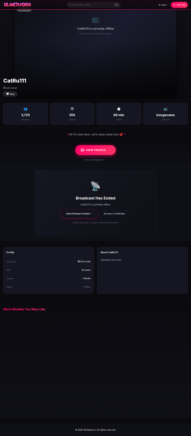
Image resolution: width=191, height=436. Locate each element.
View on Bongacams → (95, 160)
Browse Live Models (114, 213)
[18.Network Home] (17, 5)
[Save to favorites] (10, 93)
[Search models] (94, 5)
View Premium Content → (79, 213)
